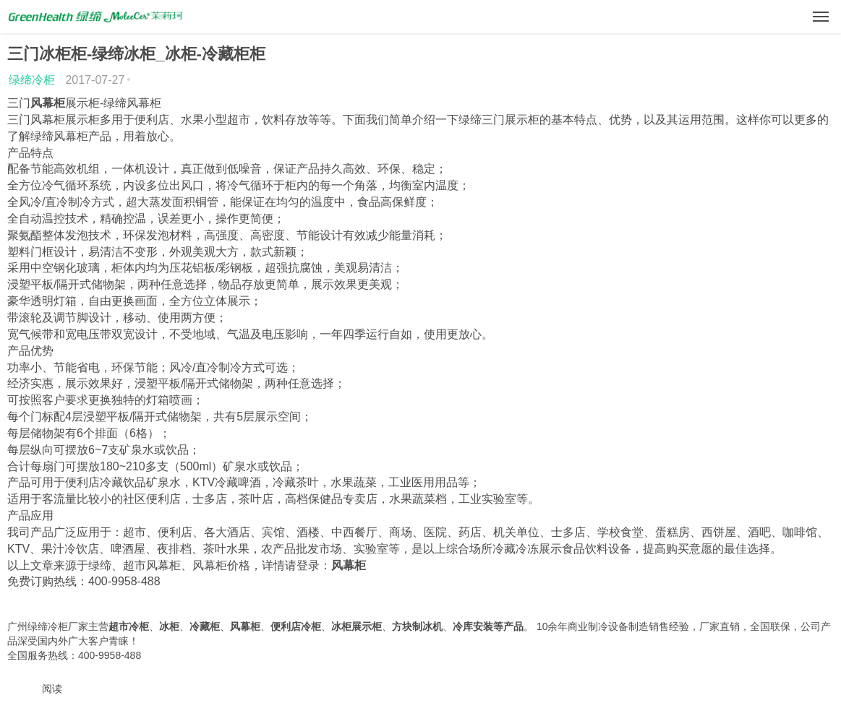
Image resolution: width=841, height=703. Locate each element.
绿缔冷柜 (32, 80)
